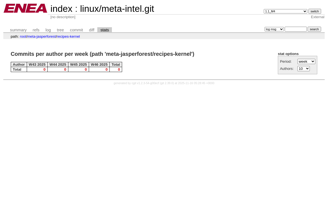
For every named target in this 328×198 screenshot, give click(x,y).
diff (91, 30)
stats (104, 30)
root (23, 36)
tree (60, 30)
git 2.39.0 (167, 83)
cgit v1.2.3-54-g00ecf (145, 83)
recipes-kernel (68, 36)
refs (36, 30)
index (61, 9)
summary (18, 30)
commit (76, 30)
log (48, 30)
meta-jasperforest (41, 36)
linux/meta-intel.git (117, 9)
